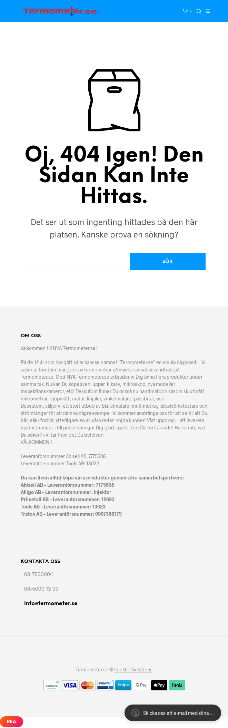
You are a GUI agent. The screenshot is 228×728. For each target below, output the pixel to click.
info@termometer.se (51, 603)
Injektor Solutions (133, 669)
